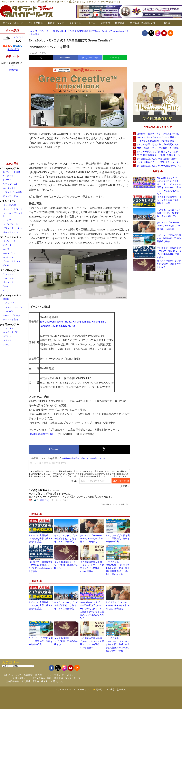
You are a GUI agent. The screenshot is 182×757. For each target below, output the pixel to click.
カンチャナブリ (10, 332)
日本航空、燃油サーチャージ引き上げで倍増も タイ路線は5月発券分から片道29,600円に (159, 134)
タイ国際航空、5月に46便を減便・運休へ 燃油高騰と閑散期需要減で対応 (159, 158)
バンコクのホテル (9, 168)
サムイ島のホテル (9, 270)
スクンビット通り (11, 172)
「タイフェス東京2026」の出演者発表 (155, 141)
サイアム (7, 180)
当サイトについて (12, 675)
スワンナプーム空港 (12, 192)
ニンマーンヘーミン (12, 307)
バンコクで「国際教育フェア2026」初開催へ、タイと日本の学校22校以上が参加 (169, 252)
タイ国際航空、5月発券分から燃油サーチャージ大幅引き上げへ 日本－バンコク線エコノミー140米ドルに (159, 165)
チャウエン (8, 274)
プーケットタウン (11, 261)
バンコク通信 (36, 23)
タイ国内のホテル (9, 324)
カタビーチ (8, 257)
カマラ (6, 249)
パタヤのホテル (8, 201)
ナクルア (7, 220)
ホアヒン (7, 336)
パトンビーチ (9, 241)
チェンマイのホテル (10, 295)
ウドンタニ (8, 340)
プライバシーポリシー (65, 675)
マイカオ (7, 245)
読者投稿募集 (12, 681)
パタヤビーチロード (12, 209)
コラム (91, 23)
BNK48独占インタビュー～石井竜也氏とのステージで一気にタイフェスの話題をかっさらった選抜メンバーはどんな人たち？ (169, 186)
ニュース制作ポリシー (17, 678)
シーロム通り (9, 176)
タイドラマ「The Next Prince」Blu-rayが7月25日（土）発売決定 (91, 538)
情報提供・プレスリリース (67, 678)
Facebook (65, 58)
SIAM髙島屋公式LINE (41, 434)
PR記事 (167, 23)
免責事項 (28, 675)
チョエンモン (9, 278)
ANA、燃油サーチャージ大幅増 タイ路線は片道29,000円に (159, 148)
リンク (48, 675)
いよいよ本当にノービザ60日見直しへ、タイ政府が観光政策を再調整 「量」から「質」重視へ (159, 162)
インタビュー (76, 23)
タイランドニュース (13, 23)
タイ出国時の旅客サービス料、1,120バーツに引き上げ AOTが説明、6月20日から (159, 155)
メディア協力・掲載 (41, 678)
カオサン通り (9, 188)
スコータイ (8, 328)
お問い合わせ (57, 681)
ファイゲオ (8, 311)
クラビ (6, 344)
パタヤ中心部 (9, 205)
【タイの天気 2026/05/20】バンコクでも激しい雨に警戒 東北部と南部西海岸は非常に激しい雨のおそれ (118, 568)
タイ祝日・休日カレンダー (143, 23)
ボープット (8, 282)
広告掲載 (26, 681)
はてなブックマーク (90, 58)
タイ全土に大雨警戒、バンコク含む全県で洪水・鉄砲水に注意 (40, 538)
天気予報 (105, 23)
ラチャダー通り (10, 184)
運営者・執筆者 (40, 681)
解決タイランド (56, 23)
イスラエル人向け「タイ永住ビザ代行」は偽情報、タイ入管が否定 (66, 538)
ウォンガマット (10, 224)
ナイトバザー (9, 303)
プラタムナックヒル (12, 228)
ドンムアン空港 (10, 196)
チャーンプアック (11, 315)
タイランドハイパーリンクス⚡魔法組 (83, 689)
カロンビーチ (9, 253)
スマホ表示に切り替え (115, 689)
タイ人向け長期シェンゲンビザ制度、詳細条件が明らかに (66, 565)
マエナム (7, 290)
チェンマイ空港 (10, 319)
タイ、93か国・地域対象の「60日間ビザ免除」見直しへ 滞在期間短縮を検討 (159, 144)
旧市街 (6, 299)
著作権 (38, 675)
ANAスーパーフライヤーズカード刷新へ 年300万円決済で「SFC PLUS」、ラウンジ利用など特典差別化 (159, 137)
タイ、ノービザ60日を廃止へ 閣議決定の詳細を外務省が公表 (118, 538)
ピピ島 (6, 265)
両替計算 (119, 23)
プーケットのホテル (10, 237)
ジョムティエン (10, 232)
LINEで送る (114, 58)
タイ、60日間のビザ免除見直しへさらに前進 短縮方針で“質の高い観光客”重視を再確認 (159, 151)
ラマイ (6, 286)
